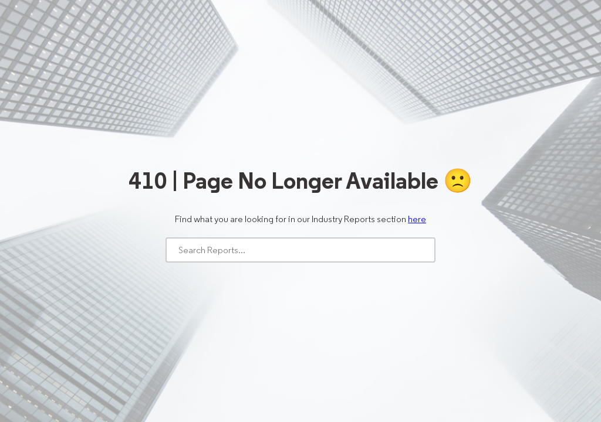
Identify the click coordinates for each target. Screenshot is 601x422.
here (417, 218)
